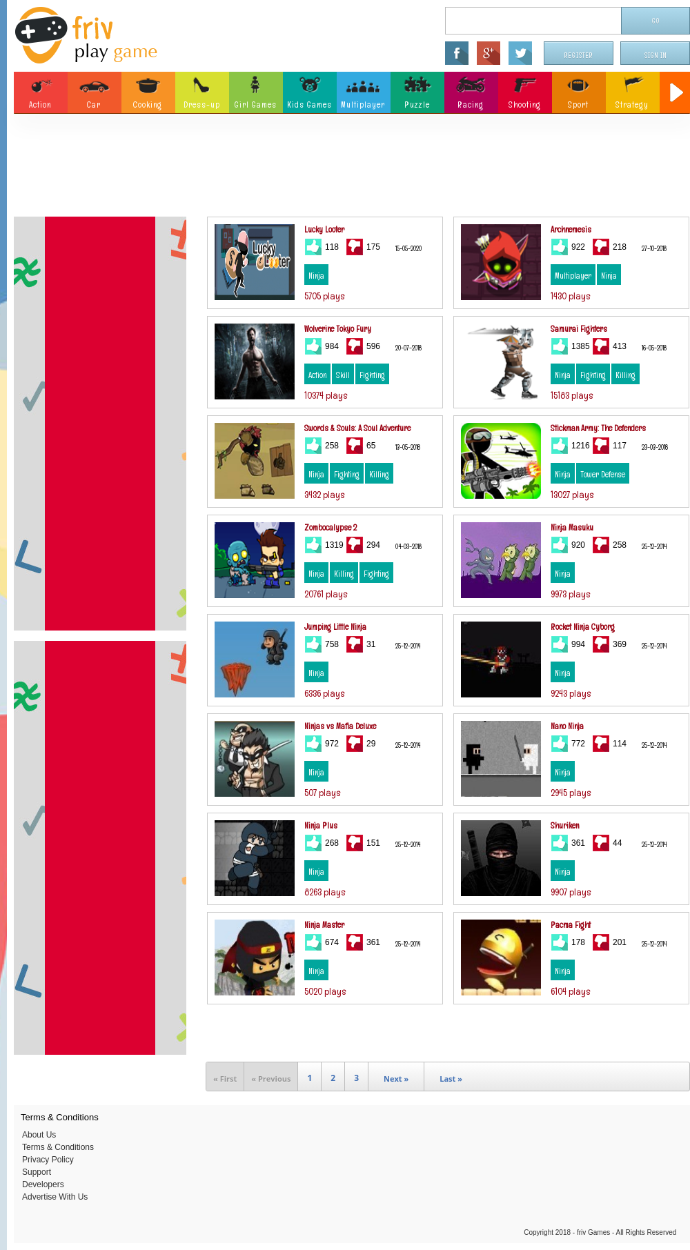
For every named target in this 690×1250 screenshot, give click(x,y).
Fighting (372, 375)
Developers (43, 1184)
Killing (625, 375)
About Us (39, 1135)
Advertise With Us (55, 1197)
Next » (396, 1078)
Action (317, 375)
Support (36, 1172)
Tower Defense (602, 474)
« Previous (270, 1078)
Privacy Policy (48, 1159)
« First (225, 1078)
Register (578, 55)
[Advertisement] (352, 169)
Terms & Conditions (58, 1147)
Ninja (316, 275)
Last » (451, 1078)
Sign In (655, 55)
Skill (343, 375)
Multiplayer (573, 275)
